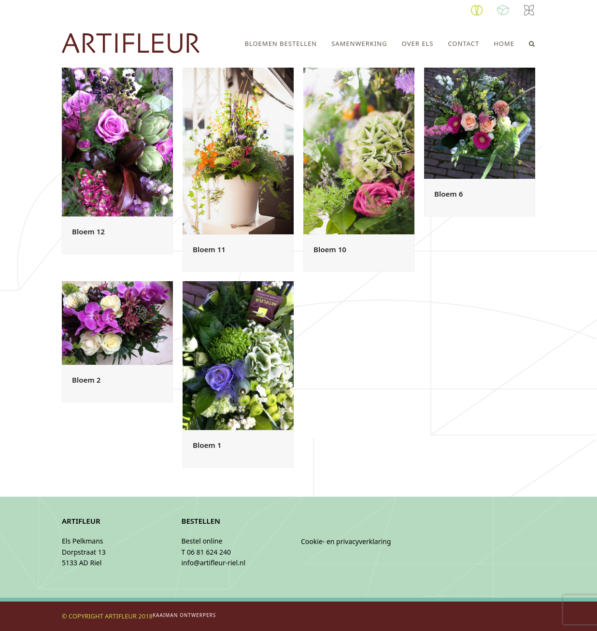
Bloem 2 (86, 380)
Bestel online (202, 540)
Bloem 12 (88, 231)
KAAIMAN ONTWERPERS (184, 615)
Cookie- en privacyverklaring (346, 541)
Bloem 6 (448, 194)
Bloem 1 (207, 445)
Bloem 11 (209, 249)
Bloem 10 (329, 249)
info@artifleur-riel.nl (214, 562)
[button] (532, 43)
